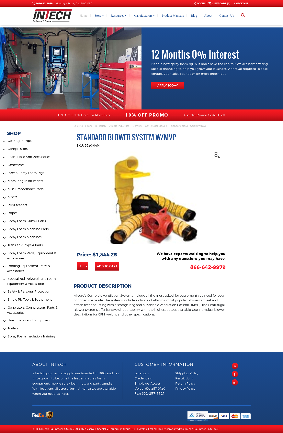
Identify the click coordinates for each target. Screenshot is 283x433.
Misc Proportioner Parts (25, 189)
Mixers (12, 197)
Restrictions (184, 378)
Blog (194, 15)
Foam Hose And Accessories (29, 157)
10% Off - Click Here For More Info (84, 115)
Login (199, 3)
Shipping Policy (186, 373)
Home (83, 15)
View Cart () (219, 3)
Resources (117, 15)
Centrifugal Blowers (156, 125)
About (208, 15)
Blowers (137, 125)
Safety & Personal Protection (29, 291)
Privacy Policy (185, 388)
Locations (142, 373)
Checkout (240, 3)
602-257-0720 (155, 388)
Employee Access (148, 383)
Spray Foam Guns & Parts (27, 221)
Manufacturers (142, 15)
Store (98, 15)
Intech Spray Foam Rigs (26, 173)
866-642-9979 (42, 3)
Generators (16, 165)
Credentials (143, 378)
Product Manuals (173, 15)
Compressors (18, 149)
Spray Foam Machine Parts (28, 229)
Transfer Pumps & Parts (25, 245)
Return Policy (185, 383)
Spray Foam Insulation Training (31, 336)
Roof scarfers (17, 205)
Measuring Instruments (25, 181)
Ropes (12, 213)
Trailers (13, 328)
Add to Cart (107, 266)
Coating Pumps (19, 141)
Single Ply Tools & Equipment (30, 299)
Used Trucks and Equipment (29, 320)
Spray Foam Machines (24, 237)
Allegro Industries (119, 125)
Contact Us (226, 15)
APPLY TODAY (167, 85)
